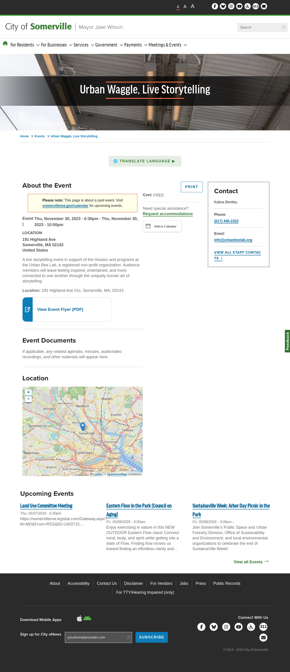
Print (191, 187)
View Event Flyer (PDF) (60, 309)
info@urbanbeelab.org (233, 240)
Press (201, 583)
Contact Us (107, 583)
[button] (145, 161)
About (55, 583)
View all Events (248, 562)
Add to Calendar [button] (165, 226)
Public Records (226, 583)
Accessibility (79, 583)
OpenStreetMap (117, 474)
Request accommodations (168, 214)
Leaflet (96, 474)
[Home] (5, 43)
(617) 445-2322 (226, 221)
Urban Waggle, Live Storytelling (74, 136)
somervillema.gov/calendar (65, 206)
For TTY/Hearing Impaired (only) (145, 592)
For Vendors (161, 583)
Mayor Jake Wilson (101, 27)
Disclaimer (133, 583)
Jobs (184, 583)
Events (39, 136)
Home (24, 136)
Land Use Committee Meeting (46, 506)
